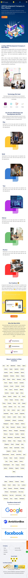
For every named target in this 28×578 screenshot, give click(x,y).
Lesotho (14, 416)
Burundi (15, 382)
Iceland (4, 406)
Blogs (5, 554)
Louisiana (23, 484)
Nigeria (23, 437)
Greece (4, 403)
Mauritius (19, 427)
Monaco (10, 430)
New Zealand (17, 437)
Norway (4, 440)
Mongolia (16, 430)
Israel (8, 410)
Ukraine (21, 461)
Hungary (23, 403)
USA (13, 464)
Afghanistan (13, 365)
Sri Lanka (5, 457)
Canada (11, 386)
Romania (5, 447)
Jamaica (13, 410)
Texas (11, 498)
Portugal (17, 444)
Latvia (4, 416)
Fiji (19, 396)
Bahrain (22, 372)
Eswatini (9, 396)
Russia (11, 447)
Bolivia (13, 379)
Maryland (10, 488)
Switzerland (22, 457)
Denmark (16, 389)
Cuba (6, 389)
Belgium (22, 375)
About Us (5, 550)
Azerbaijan (17, 372)
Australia (6, 372)
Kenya (11, 413)
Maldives (22, 423)
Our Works (4, 17)
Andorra (5, 369)
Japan (18, 410)
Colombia (17, 386)
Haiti (19, 403)
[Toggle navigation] (26, 2)
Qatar (22, 444)
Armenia (22, 369)
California (11, 481)
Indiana (14, 484)
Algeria (24, 365)
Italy (4, 410)
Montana (6, 491)
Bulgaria (10, 382)
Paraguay (19, 440)
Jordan (23, 410)
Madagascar (6, 423)
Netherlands (10, 437)
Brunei (5, 382)
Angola (11, 369)
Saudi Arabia (16, 447)
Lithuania (14, 420)
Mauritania (13, 427)
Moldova (5, 430)
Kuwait (16, 413)
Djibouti (21, 389)
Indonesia (10, 406)
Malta (7, 427)
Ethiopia (15, 396)
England (16, 468)
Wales (14, 471)
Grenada (9, 403)
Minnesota (16, 488)
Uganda (15, 461)
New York (11, 495)
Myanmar (11, 434)
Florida (22, 481)
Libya (24, 416)
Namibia (17, 434)
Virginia (15, 498)
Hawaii (9, 484)
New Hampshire (13, 491)
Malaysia (17, 423)
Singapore (9, 451)
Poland (12, 444)
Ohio (24, 495)
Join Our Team (17, 548)
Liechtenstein (7, 420)
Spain (24, 454)
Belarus (17, 375)
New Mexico (5, 495)
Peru (24, 440)
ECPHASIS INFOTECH (19, 573)
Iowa (19, 484)
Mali (3, 427)
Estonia (4, 396)
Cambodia (22, 382)
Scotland (22, 468)
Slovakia (14, 451)
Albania (18, 365)
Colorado (17, 481)
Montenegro (22, 430)
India (4, 365)
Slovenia (19, 451)
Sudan (11, 457)
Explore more (14, 316)
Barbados (12, 375)
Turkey (11, 461)
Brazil (24, 379)
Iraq (19, 406)
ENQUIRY (27, 545)
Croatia (22, 386)
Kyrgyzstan (22, 413)
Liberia (19, 416)
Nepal (4, 437)
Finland (23, 396)
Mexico (24, 427)
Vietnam (23, 464)
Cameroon (6, 386)
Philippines (7, 444)
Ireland (23, 406)
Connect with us (18, 550)
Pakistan (9, 440)
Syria (6, 461)
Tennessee (6, 498)
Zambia (5, 468)
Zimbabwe (11, 468)
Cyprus (10, 389)
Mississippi (22, 488)
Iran (15, 406)
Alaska (5, 481)
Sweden (15, 457)
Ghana (22, 399)
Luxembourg (20, 420)
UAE (7, 365)
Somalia (12, 454)
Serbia (22, 447)
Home (5, 548)
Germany (16, 399)
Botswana (19, 379)
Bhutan (8, 379)
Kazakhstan (6, 413)
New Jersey (21, 491)
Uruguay (17, 464)
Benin (4, 379)
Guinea (14, 403)
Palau (14, 440)
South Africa (18, 454)
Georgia (11, 399)
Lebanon (9, 416)
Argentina (16, 369)
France (6, 399)
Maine (5, 488)
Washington (22, 498)
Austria (11, 372)
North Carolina (18, 495)
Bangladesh (6, 375)
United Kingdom (6, 464)
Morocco (5, 434)
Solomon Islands (6, 454)
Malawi (12, 423)
